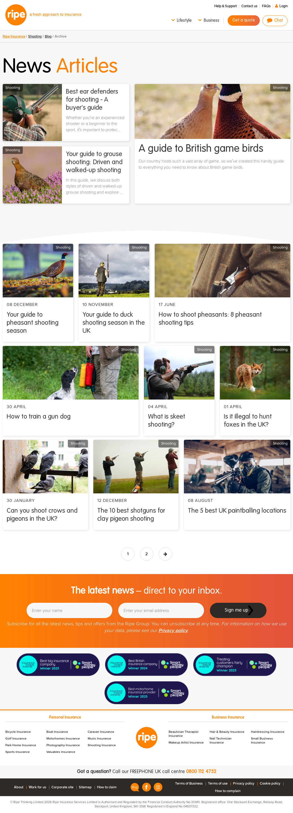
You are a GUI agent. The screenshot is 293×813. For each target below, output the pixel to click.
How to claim (107, 787)
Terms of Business (189, 783)
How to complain (227, 791)
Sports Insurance (17, 752)
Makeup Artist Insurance (186, 742)
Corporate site (62, 787)
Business (211, 21)
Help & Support (225, 6)
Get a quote (243, 20)
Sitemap (85, 787)
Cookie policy (270, 783)
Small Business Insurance (262, 740)
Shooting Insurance (102, 745)
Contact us (249, 6)
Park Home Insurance (20, 745)
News (60, 67)
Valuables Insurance (60, 752)
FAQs (266, 6)
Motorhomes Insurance (63, 738)
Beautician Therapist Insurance (183, 734)
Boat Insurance (57, 732)
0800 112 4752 (201, 771)
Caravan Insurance (101, 732)
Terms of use (218, 783)
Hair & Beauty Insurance (227, 732)
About (18, 787)
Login (283, 6)
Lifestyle (184, 21)
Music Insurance (99, 738)
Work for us (37, 787)
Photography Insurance (63, 745)
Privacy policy (173, 630)
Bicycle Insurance (18, 732)
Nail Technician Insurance (221, 740)
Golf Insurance (16, 738)
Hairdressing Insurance (267, 732)
